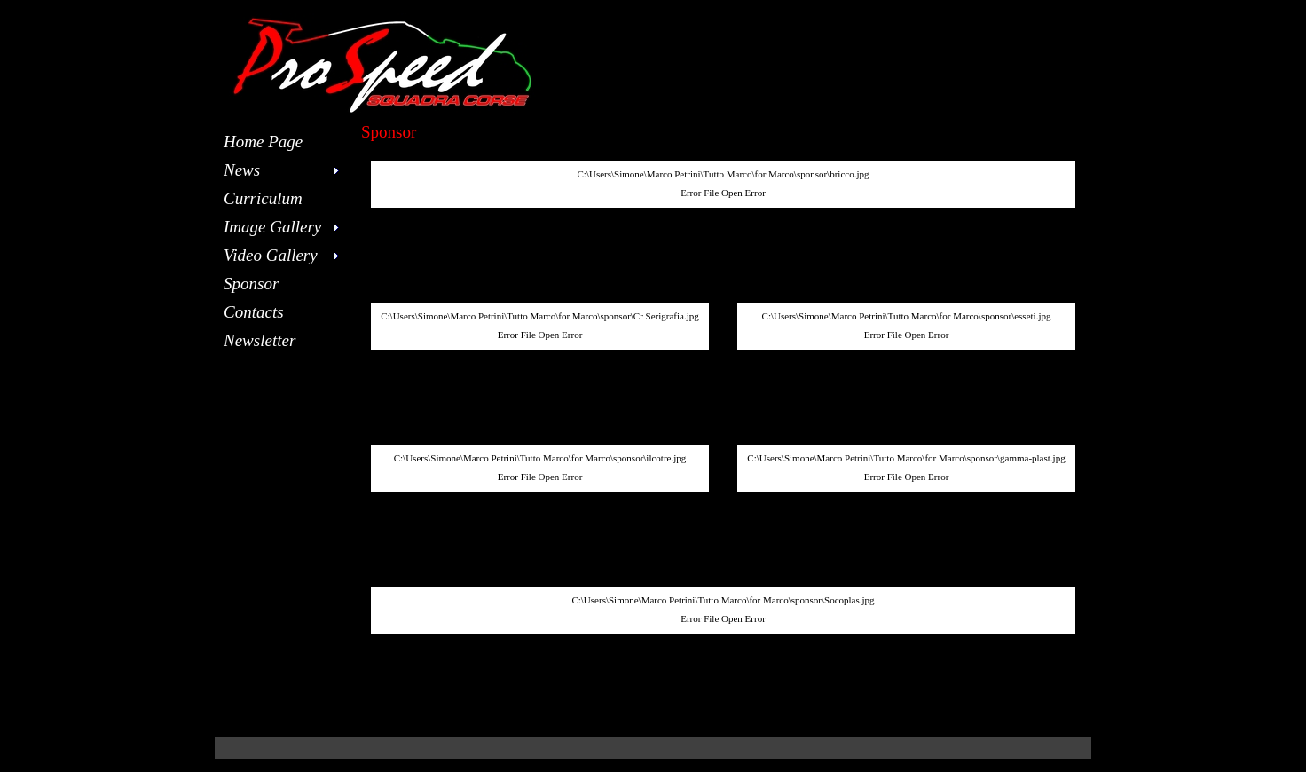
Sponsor (251, 283)
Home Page (263, 141)
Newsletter (259, 340)
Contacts (254, 312)
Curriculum (263, 198)
